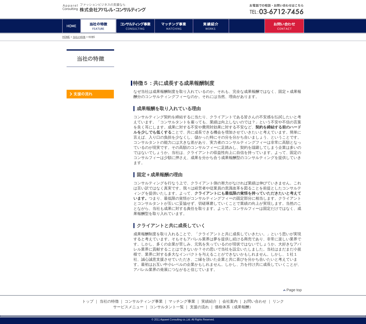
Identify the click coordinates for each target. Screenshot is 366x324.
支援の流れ (90, 94)
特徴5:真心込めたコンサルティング (283, 61)
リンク (278, 301)
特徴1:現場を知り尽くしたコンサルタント (145, 61)
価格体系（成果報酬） (90, 103)
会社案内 (247, 26)
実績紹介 (211, 26)
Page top (294, 290)
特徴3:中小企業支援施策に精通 (214, 61)
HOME (71, 26)
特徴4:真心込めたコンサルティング (248, 61)
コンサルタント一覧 (90, 85)
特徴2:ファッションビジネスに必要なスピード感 (179, 61)
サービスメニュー (90, 76)
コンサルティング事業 (135, 26)
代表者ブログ (90, 119)
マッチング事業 (174, 26)
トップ (88, 301)
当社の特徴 (98, 26)
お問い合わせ (284, 26)
